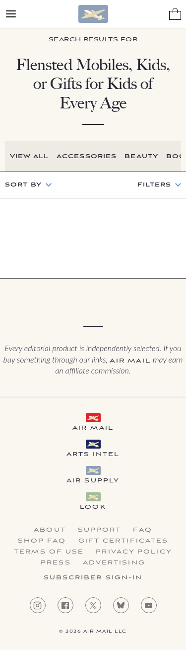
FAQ (142, 530)
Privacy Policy (134, 552)
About (50, 530)
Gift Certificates (123, 541)
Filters (154, 185)
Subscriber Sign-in (93, 577)
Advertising (114, 562)
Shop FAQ (42, 541)
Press (56, 562)
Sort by (23, 184)
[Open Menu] (11, 14)
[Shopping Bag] (175, 14)
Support (100, 530)
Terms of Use (49, 552)
